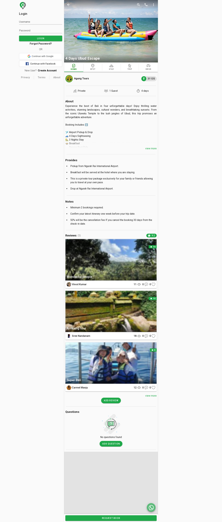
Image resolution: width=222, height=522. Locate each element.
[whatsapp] (151, 507)
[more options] (153, 4)
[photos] (111, 31)
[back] (68, 4)
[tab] (73, 67)
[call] (146, 4)
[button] (40, 56)
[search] (138, 4)
